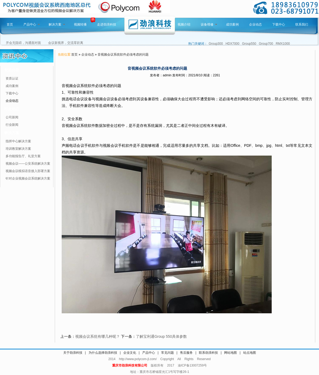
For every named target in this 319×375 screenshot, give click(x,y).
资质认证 (12, 78)
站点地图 (249, 353)
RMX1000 (283, 43)
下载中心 (278, 24)
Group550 (249, 43)
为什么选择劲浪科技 (103, 353)
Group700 (266, 43)
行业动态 (11, 109)
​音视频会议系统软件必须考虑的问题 (123, 54)
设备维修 (209, 24)
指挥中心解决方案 (18, 141)
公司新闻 (12, 117)
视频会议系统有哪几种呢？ (97, 336)
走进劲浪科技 (106, 24)
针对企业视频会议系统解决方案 (28, 178)
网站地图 (230, 353)
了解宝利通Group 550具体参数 (161, 336)
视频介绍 (184, 24)
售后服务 (186, 353)
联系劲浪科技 (208, 353)
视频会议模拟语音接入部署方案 (28, 171)
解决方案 (57, 24)
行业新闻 (12, 125)
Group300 (216, 43)
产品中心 (31, 24)
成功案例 (232, 24)
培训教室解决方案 (18, 149)
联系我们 (301, 24)
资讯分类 (11, 70)
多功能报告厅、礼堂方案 (23, 156)
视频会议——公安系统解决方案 (28, 163)
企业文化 (129, 353)
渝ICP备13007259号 (192, 365)
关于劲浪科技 (72, 353)
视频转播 (80, 24)
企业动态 (255, 24)
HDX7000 (232, 43)
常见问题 (167, 353)
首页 (10, 24)
